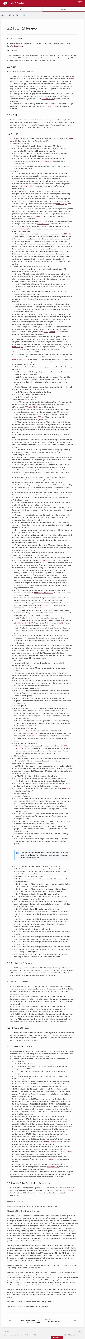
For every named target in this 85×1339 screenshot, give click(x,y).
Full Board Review (17, 46)
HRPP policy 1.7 (25, 229)
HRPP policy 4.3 (42, 224)
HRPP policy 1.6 (25, 186)
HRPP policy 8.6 (31, 733)
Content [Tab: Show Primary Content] (63, 9)
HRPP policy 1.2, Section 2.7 (43, 593)
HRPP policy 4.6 (50, 1142)
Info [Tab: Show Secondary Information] (21, 9)
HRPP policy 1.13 (48, 99)
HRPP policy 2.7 (48, 106)
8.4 (63, 623)
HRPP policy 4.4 (50, 1159)
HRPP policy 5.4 (52, 1167)
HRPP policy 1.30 (46, 161)
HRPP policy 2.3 (17, 347)
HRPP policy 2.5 (29, 407)
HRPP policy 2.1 (17, 359)
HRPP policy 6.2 (45, 605)
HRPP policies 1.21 (24, 623)
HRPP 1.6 (40, 417)
